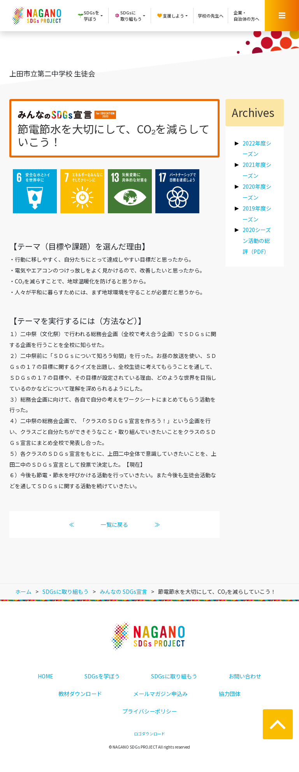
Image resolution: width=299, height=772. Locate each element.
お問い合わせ (245, 676)
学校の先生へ (210, 15)
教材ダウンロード (80, 694)
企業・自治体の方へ (246, 15)
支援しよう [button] (170, 15)
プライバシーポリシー (149, 711)
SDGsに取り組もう (174, 676)
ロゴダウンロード (149, 734)
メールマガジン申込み (160, 694)
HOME (45, 676)
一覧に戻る (114, 524)
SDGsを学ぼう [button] (88, 15)
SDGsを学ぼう (102, 676)
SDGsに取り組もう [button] (128, 15)
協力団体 (230, 694)
